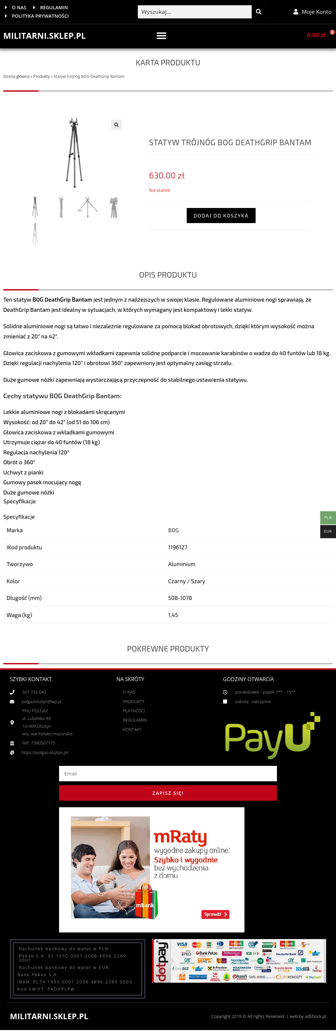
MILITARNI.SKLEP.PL (45, 36)
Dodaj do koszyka (221, 216)
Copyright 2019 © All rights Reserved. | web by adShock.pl (266, 1016)
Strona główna (16, 77)
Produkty (41, 77)
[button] (161, 36)
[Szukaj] (258, 12)
